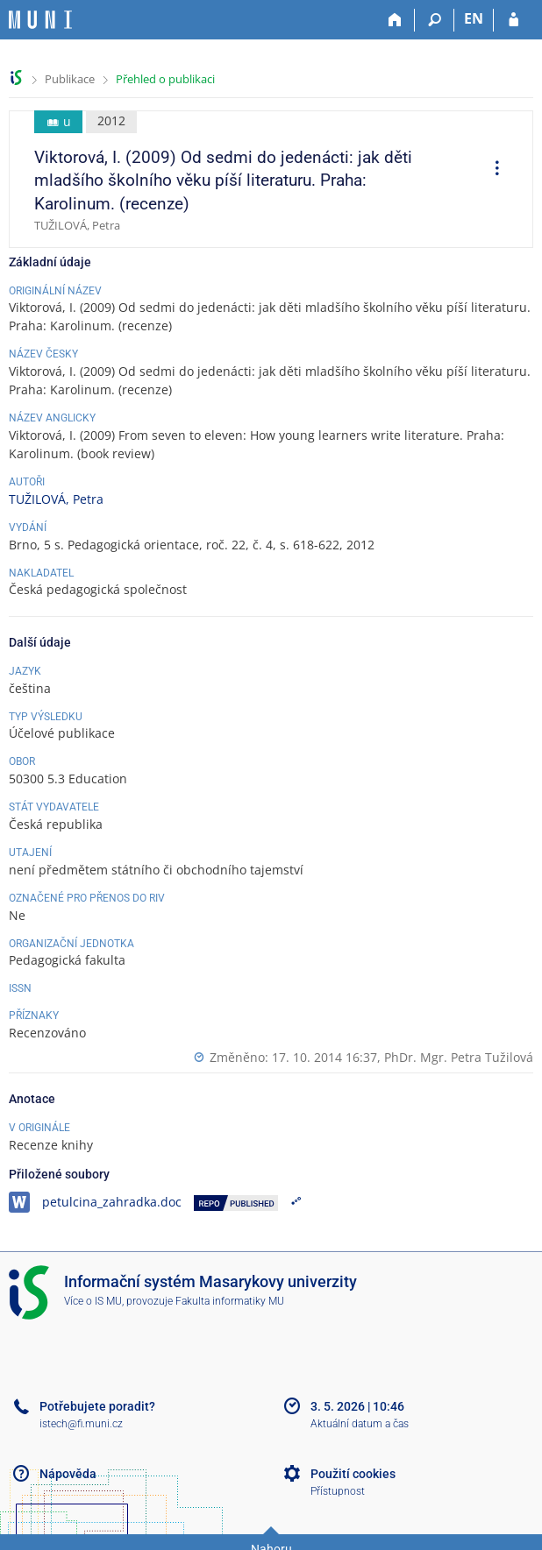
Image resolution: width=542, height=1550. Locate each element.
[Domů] (395, 20)
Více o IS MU (93, 1301)
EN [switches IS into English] (473, 18)
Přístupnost (337, 1491)
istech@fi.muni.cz (81, 1424)
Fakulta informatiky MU (229, 1301)
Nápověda (67, 1474)
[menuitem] (491, 170)
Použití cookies (353, 1474)
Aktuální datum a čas (359, 1424)
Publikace (70, 79)
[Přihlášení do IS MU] (513, 20)
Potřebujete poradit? (97, 1406)
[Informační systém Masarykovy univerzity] (40, 19)
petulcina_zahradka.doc (112, 1201)
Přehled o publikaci (165, 79)
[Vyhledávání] (434, 20)
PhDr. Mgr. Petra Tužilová (458, 1057)
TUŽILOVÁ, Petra (56, 499)
